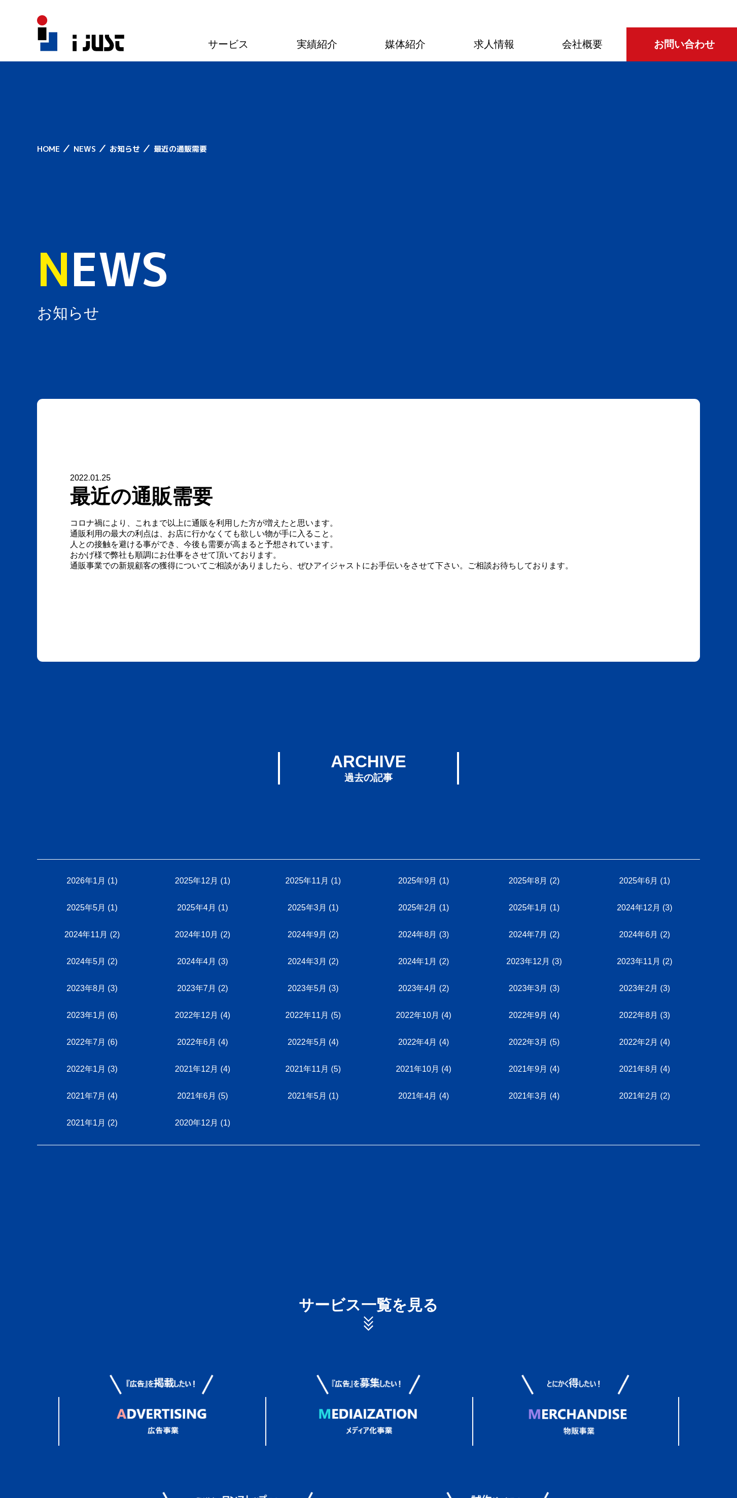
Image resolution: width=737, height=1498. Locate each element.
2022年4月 (417, 1042)
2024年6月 (638, 934)
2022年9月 (528, 1015)
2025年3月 (307, 907)
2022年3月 (528, 1042)
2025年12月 (196, 880)
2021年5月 (307, 1096)
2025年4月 (196, 907)
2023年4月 (417, 988)
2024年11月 (86, 934)
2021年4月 (417, 1096)
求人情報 (494, 44)
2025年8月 (528, 880)
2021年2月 (638, 1096)
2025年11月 (307, 880)
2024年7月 (528, 934)
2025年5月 (86, 907)
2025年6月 (638, 880)
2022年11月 (307, 1015)
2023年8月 (86, 988)
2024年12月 (638, 907)
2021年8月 (638, 1069)
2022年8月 (638, 1015)
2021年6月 (196, 1096)
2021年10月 (417, 1069)
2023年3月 (528, 988)
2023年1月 (86, 1015)
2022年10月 (417, 1015)
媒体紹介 (405, 44)
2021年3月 (528, 1096)
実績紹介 (317, 44)
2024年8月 (417, 934)
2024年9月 (307, 934)
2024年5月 (86, 961)
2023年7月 (196, 988)
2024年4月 (196, 961)
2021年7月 (86, 1096)
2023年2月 (638, 988)
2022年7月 (86, 1042)
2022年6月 (196, 1042)
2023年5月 (307, 988)
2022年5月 (307, 1042)
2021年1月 (86, 1122)
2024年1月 (417, 961)
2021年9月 (528, 1069)
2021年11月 (307, 1069)
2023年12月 (527, 961)
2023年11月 (638, 961)
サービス (228, 44)
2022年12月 (196, 1015)
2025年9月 (417, 880)
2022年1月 (86, 1069)
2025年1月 (528, 907)
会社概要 (582, 44)
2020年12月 (196, 1122)
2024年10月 (196, 934)
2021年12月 (196, 1069)
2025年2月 (417, 907)
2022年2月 (638, 1042)
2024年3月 (307, 961)
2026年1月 (86, 880)
